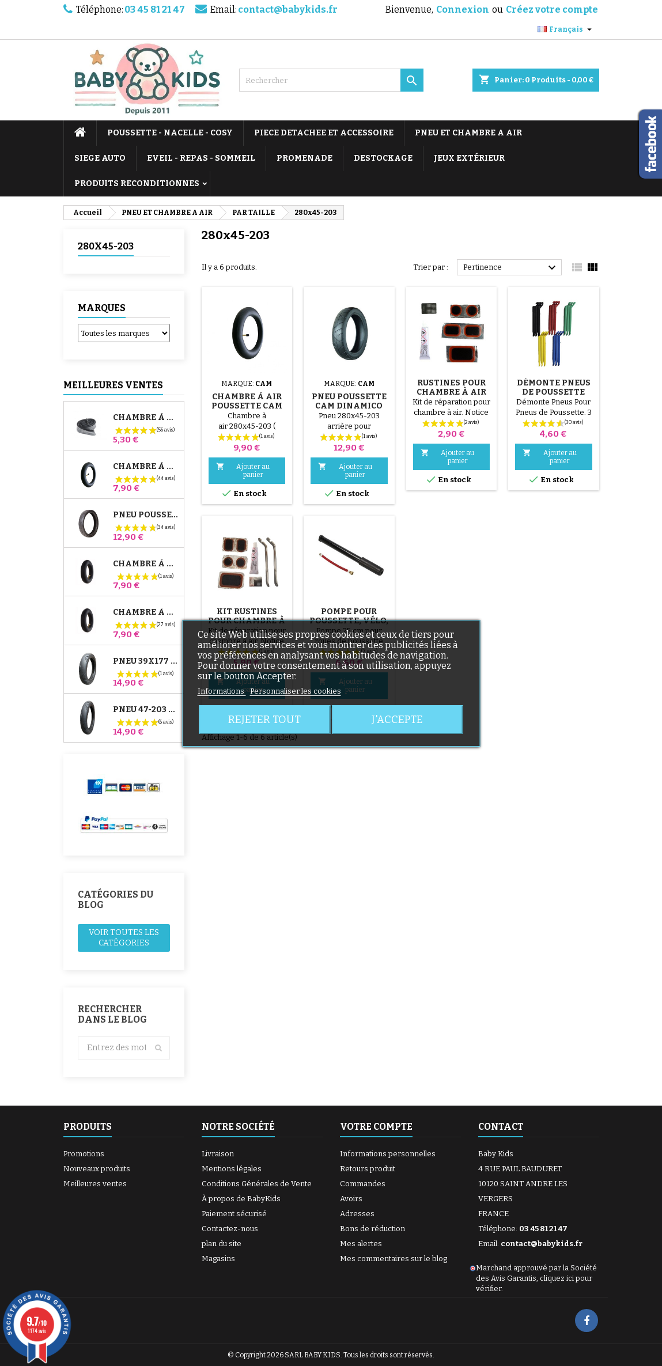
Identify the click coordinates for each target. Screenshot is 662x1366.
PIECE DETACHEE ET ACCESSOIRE (324, 133)
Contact (500, 1126)
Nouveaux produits (96, 1168)
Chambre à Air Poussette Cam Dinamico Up (246, 406)
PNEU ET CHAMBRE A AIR (468, 133)
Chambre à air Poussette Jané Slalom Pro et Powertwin (146, 466)
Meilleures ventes (95, 1183)
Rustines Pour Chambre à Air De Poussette (451, 392)
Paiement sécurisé (234, 1213)
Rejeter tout (264, 719)
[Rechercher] (331, 80)
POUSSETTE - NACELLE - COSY (170, 133)
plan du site (221, 1243)
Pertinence (511, 268)
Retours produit (367, 1168)
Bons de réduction (372, 1228)
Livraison (218, 1153)
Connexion (462, 9)
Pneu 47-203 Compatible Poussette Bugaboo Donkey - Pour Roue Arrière (146, 709)
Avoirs (351, 1198)
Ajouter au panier (243, 470)
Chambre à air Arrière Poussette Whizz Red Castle (146, 612)
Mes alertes (361, 1243)
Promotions (83, 1153)
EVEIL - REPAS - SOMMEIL (201, 158)
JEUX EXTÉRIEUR (469, 158)
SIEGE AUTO (100, 158)
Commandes (362, 1183)
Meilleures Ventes (113, 385)
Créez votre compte (552, 9)
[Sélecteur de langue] (566, 29)
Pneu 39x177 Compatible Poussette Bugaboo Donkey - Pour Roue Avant (146, 661)
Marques (102, 307)
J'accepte (397, 719)
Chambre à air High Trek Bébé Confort (146, 417)
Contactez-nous (230, 1228)
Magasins (218, 1258)
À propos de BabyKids (241, 1198)
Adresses (357, 1213)
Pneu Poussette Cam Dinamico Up (349, 406)
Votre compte (376, 1126)
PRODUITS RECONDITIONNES (136, 183)
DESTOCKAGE (383, 158)
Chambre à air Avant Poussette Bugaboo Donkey (146, 564)
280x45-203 (106, 246)
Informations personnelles (388, 1153)
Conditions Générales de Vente (257, 1183)
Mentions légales (232, 1168)
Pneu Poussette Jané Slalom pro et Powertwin (146, 515)
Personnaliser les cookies (295, 691)
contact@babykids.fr (288, 9)
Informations (222, 691)
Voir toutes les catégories (124, 938)
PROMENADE (304, 158)
